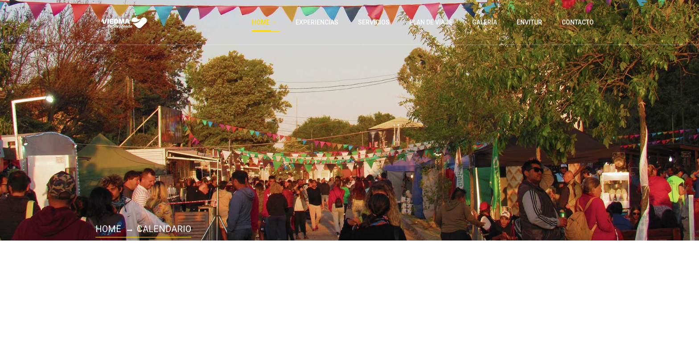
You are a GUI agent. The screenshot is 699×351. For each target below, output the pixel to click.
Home (108, 229)
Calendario (164, 229)
